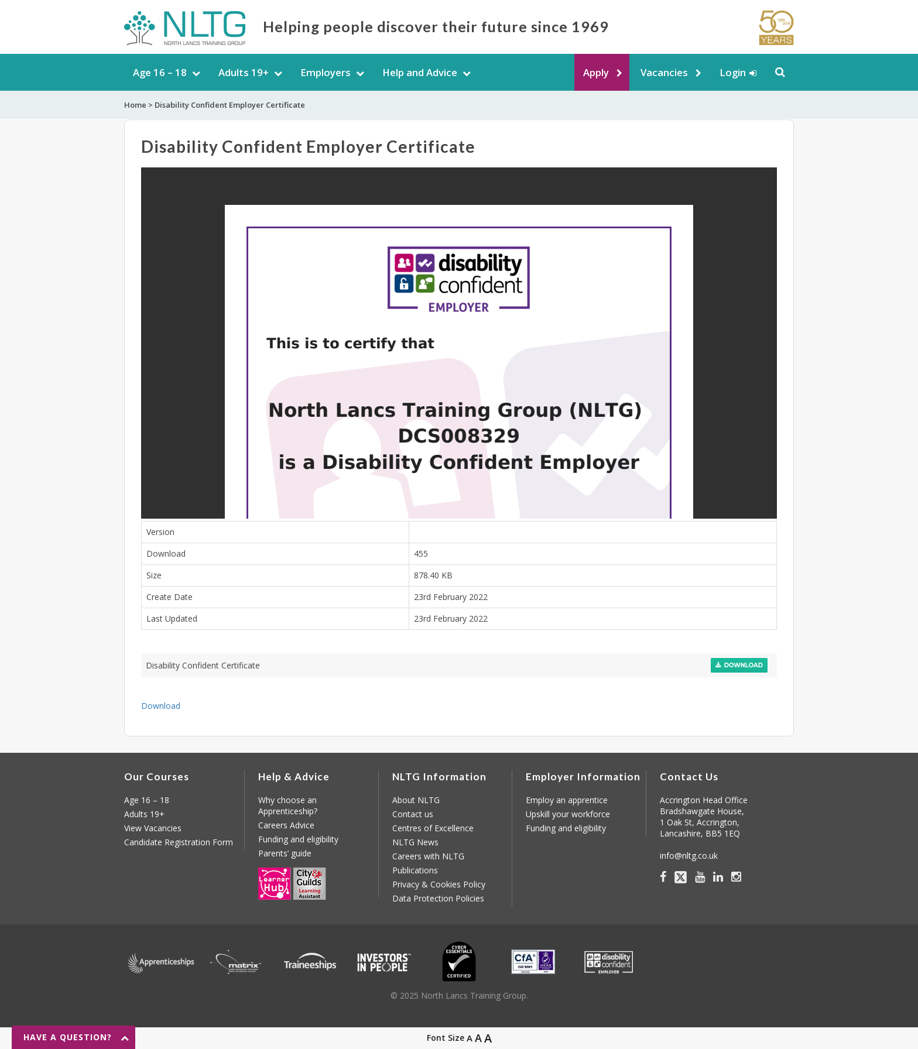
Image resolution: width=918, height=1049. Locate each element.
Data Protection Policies (438, 898)
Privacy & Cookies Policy (438, 884)
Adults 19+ (243, 72)
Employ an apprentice (567, 799)
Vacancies (664, 72)
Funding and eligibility (298, 839)
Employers (325, 72)
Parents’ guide (284, 853)
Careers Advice (286, 825)
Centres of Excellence (433, 828)
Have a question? (67, 1037)
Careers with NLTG (428, 856)
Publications (415, 870)
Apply (596, 72)
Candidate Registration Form (178, 842)
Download (739, 665)
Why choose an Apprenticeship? (287, 805)
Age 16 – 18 (160, 72)
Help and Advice (419, 72)
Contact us (412, 814)
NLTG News (415, 842)
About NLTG (416, 799)
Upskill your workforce (568, 814)
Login (733, 72)
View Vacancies (152, 828)
